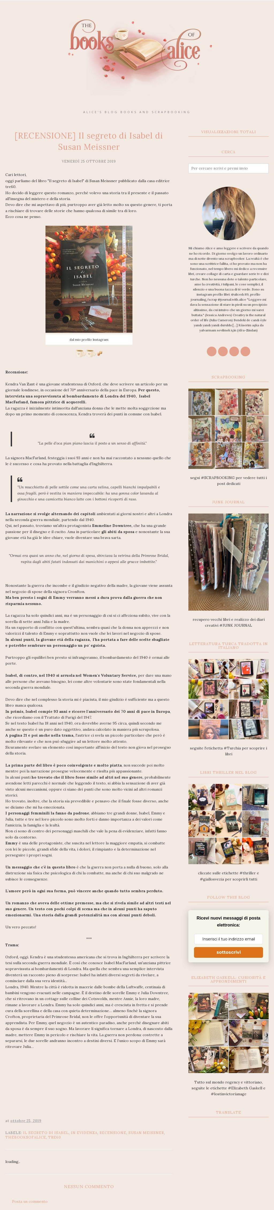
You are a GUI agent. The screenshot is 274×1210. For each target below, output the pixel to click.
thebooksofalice (25, 1137)
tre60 (54, 1137)
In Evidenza (84, 1133)
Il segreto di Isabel (46, 1133)
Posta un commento (30, 1201)
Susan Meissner (146, 1133)
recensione (113, 1133)
